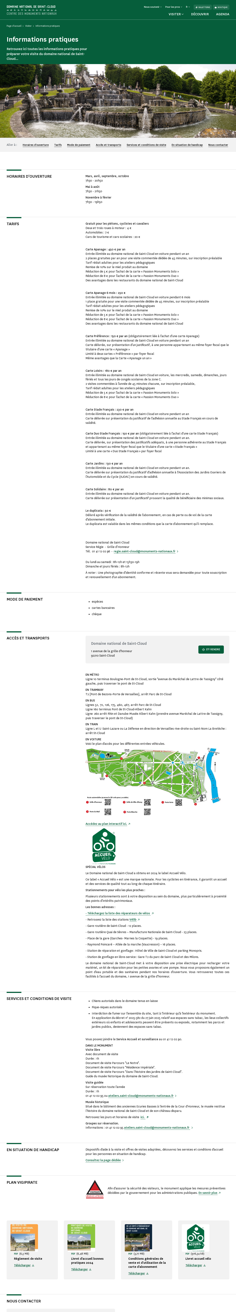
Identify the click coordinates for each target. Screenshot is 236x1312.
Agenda (222, 14)
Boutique (221, 7)
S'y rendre (211, 649)
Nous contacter (218, 145)
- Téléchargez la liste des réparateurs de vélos (118, 913)
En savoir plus (208, 1193)
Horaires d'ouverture (36, 145)
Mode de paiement (78, 145)
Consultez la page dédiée (103, 1160)
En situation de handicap (187, 145)
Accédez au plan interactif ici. (107, 824)
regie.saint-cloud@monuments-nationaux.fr (145, 551)
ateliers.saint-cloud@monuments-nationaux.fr (141, 1096)
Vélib (132, 919)
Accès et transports (108, 145)
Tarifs (58, 145)
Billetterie (202, 7)
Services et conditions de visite (146, 145)
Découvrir (200, 14)
